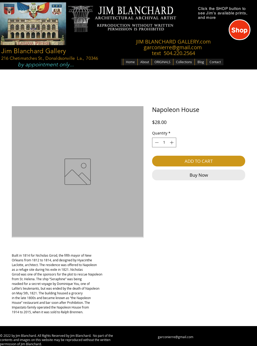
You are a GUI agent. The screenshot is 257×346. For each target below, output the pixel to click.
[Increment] (172, 142)
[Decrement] (156, 142)
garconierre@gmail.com (175, 337)
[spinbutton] (164, 142)
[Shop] (239, 29)
